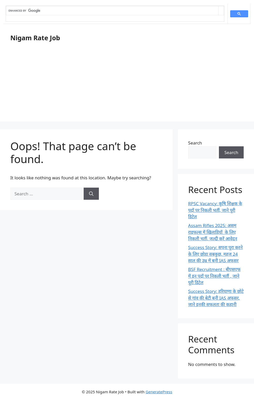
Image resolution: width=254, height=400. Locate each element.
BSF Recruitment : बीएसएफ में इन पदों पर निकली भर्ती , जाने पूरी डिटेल (214, 275)
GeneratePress (159, 391)
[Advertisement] (127, 85)
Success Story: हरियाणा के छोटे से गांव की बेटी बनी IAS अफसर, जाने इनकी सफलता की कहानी (216, 297)
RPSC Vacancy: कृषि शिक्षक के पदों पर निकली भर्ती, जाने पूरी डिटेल (215, 210)
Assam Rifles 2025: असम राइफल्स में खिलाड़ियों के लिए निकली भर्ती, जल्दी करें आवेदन (212, 232)
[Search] (91, 194)
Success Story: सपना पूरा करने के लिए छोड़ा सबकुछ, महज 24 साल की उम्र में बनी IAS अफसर (215, 253)
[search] (112, 10)
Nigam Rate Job (35, 37)
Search (195, 143)
